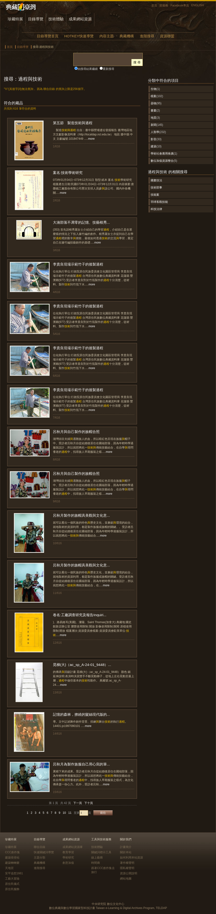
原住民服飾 (12, 889)
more (91, 138)
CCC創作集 (12, 852)
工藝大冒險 (12, 878)
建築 (153, 146)
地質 (153, 117)
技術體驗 (56, 19)
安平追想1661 (14, 873)
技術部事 (156, 187)
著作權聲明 (127, 862)
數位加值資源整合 (162, 160)
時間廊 (95, 862)
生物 (153, 89)
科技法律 (156, 209)
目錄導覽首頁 (47, 36)
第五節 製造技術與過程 (72, 123)
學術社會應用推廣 (162, 153)
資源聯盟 (167, 36)
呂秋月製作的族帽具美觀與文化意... (81, 515)
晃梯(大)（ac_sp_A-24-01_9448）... (82, 665)
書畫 (153, 110)
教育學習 (68, 852)
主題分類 (39, 857)
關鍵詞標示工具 (101, 852)
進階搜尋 (147, 36)
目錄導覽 (35, 19)
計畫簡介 (125, 847)
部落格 (163, 5)
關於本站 (125, 852)
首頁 (154, 5)
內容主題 (106, 36)
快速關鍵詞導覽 (44, 852)
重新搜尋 (108, 69)
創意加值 (68, 862)
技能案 (155, 194)
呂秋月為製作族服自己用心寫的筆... (81, 764)
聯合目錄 (39, 847)
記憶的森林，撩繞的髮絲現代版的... (81, 714)
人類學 (155, 132)
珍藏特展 (15, 19)
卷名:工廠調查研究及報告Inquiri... (79, 615)
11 (69, 812)
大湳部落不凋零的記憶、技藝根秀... (81, 222)
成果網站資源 (80, 19)
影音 (153, 139)
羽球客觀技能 (159, 202)
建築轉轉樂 (12, 862)
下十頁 (88, 803)
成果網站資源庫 (73, 847)
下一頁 (77, 803)
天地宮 (9, 868)
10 (64, 812)
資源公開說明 (128, 873)
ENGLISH (197, 5)
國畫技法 (156, 180)
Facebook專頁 (180, 5)
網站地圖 (125, 878)
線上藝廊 (97, 857)
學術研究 (68, 857)
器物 (153, 103)
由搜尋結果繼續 (88, 69)
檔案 (153, 96)
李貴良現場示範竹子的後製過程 (78, 264)
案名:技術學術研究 (68, 173)
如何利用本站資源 (131, 857)
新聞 (153, 125)
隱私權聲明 (127, 868)
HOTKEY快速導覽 (78, 36)
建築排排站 (12, 857)
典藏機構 (126, 36)
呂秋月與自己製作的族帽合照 (76, 432)
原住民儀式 (12, 884)
